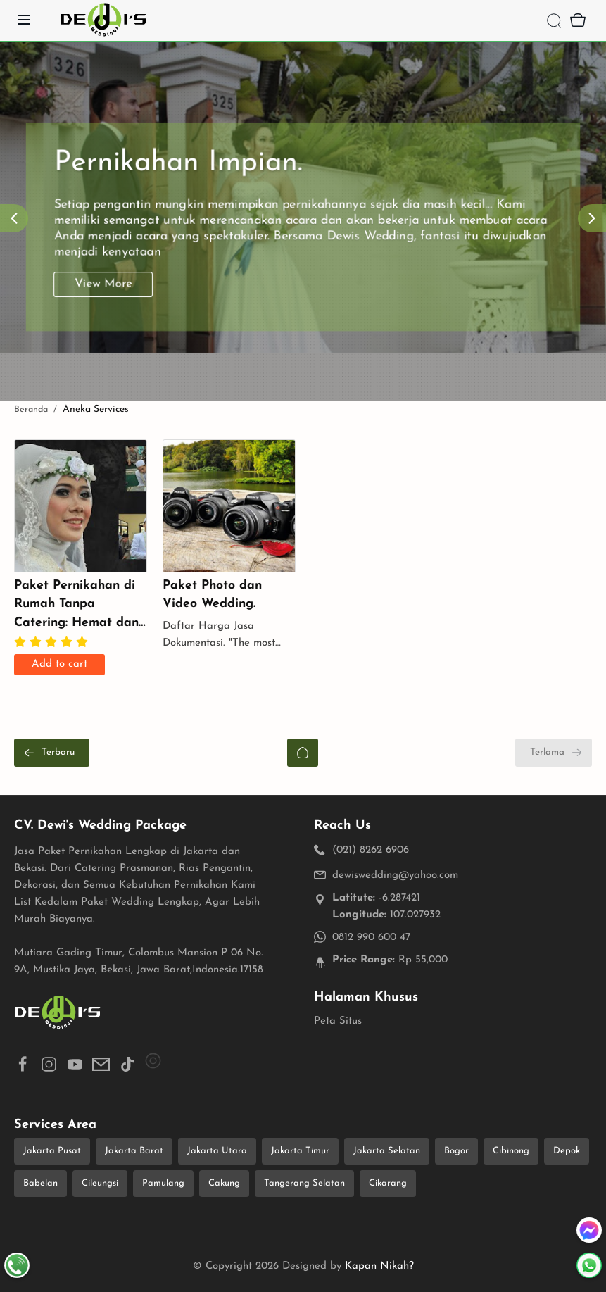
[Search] (553, 20)
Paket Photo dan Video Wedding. (212, 594)
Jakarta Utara (217, 1150)
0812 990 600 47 (371, 937)
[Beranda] (302, 753)
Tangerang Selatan (304, 1183)
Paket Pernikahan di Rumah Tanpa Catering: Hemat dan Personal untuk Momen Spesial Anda (76, 605)
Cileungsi (100, 1183)
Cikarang (388, 1183)
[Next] (592, 218)
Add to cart (59, 664)
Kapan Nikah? (379, 1266)
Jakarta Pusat (52, 1150)
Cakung (224, 1183)
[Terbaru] (51, 753)
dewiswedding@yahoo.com (395, 875)
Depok (566, 1150)
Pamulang (163, 1183)
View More (106, 298)
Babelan (40, 1183)
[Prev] (14, 218)
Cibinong (511, 1150)
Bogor (456, 1150)
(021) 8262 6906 (370, 850)
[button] (23, 1067)
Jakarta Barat (134, 1150)
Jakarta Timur (300, 1150)
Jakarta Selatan (386, 1150)
